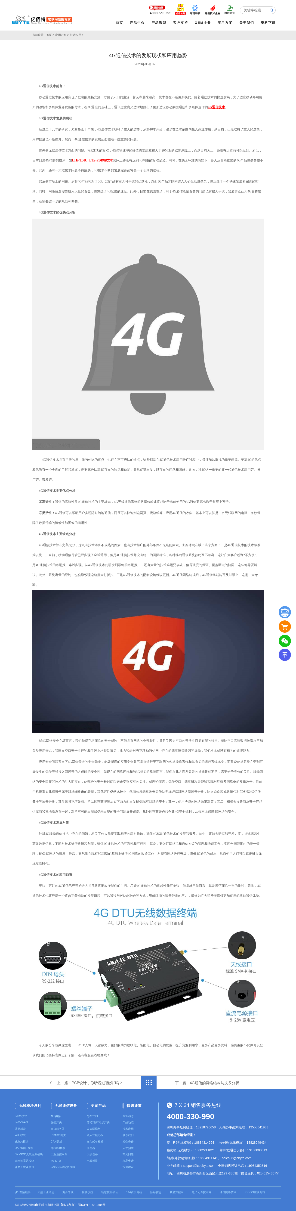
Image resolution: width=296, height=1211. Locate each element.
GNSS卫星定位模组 (63, 1166)
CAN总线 (56, 1141)
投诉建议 (128, 1166)
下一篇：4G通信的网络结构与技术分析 (207, 1083)
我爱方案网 (177, 1192)
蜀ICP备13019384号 (91, 1204)
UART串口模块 (24, 1147)
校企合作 (128, 1141)
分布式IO (92, 1115)
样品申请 (128, 1160)
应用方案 (225, 23)
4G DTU (56, 1160)
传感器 (91, 1147)
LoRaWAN (21, 1122)
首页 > (50, 34)
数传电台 (56, 1115)
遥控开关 (56, 1122)
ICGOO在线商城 (255, 1192)
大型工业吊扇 (45, 1192)
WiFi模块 (20, 1135)
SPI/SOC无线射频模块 (29, 1154)
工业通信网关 (59, 1154)
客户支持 (180, 23)
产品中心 (137, 23)
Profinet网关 (58, 1135)
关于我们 (247, 23)
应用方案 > (62, 34)
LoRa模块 (21, 1115)
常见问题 (128, 1154)
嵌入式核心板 (95, 1135)
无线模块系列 (30, 1105)
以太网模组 (94, 1128)
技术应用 (128, 1128)
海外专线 (68, 1192)
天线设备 (92, 1154)
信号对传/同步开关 (98, 1122)
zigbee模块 (21, 1141)
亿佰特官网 (53, 1055)
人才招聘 (128, 1147)
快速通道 (134, 1105)
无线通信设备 (66, 1105)
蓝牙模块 (20, 1128)
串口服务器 (58, 1128)
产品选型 (159, 23)
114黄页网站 (134, 1192)
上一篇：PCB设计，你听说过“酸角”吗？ (90, 1083)
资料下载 (268, 23)
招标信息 (155, 1192)
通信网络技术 (228, 1192)
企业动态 (128, 1115)
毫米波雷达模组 (24, 1160)
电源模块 (92, 1160)
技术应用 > (76, 34)
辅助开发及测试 (24, 1166)
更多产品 (98, 1105)
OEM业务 (203, 23)
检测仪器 (87, 1192)
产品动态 (128, 1122)
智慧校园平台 (109, 1192)
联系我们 (128, 1135)
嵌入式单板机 (95, 1141)
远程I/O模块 (58, 1147)
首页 (119, 23)
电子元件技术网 (201, 1192)
